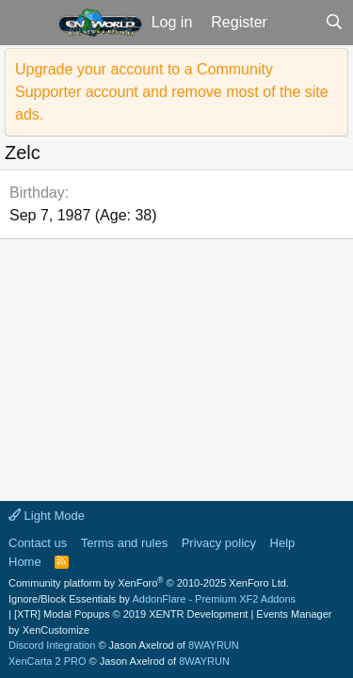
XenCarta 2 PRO (47, 661)
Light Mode (46, 515)
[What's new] (296, 22)
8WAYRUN (213, 645)
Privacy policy (219, 543)
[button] (27, 22)
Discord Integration (51, 645)
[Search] (333, 22)
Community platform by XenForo (148, 583)
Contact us (37, 543)
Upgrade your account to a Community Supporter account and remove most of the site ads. (172, 91)
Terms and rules (124, 543)
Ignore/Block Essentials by (152, 599)
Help (283, 543)
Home (24, 562)
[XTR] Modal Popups (131, 614)
